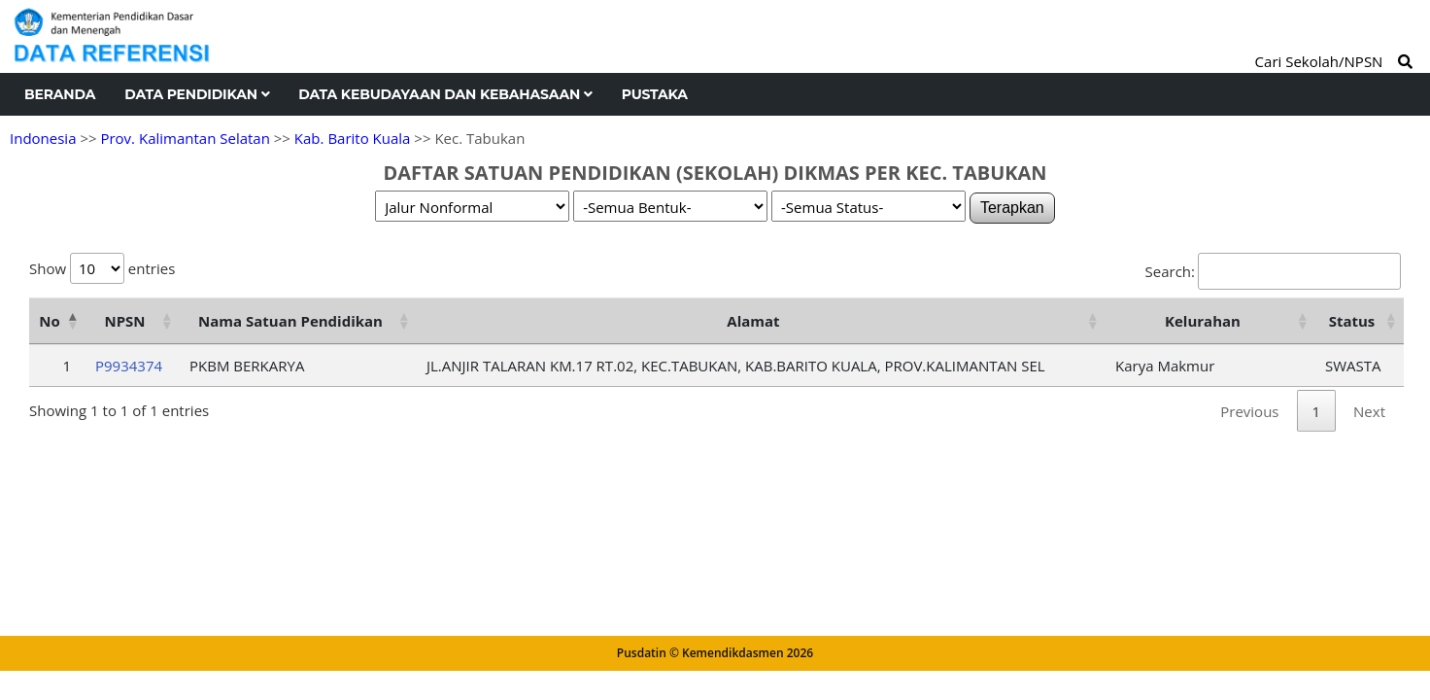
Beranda (59, 94)
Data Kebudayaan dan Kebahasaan (445, 94)
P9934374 (128, 365)
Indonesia (43, 138)
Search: (1273, 271)
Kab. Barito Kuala (352, 138)
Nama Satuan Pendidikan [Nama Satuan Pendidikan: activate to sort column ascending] (290, 321)
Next (1369, 411)
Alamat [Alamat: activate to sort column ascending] (753, 321)
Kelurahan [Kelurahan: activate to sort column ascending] (1203, 321)
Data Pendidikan (196, 94)
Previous (1249, 411)
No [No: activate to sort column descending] (49, 321)
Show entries (102, 268)
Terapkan (1012, 207)
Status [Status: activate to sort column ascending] (1352, 321)
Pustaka (655, 94)
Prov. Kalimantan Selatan (184, 138)
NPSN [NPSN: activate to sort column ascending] (124, 321)
